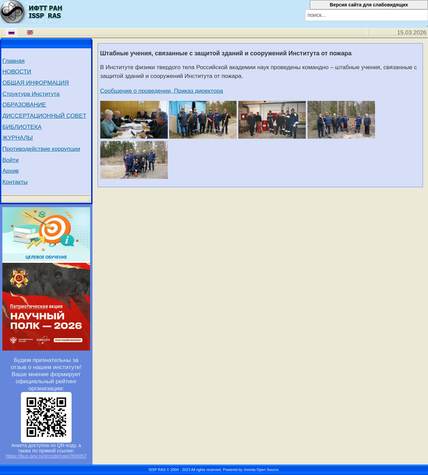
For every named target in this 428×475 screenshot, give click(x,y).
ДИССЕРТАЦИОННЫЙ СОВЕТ (44, 115)
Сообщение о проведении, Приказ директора (161, 90)
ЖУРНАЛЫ (17, 137)
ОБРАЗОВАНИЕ (24, 104)
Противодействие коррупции (41, 148)
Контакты (15, 181)
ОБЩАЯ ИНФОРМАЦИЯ (35, 82)
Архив (10, 170)
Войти (10, 160)
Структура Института (31, 93)
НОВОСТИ (16, 71)
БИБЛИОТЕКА (22, 126)
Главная (13, 60)
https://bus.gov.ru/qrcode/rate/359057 (46, 456)
